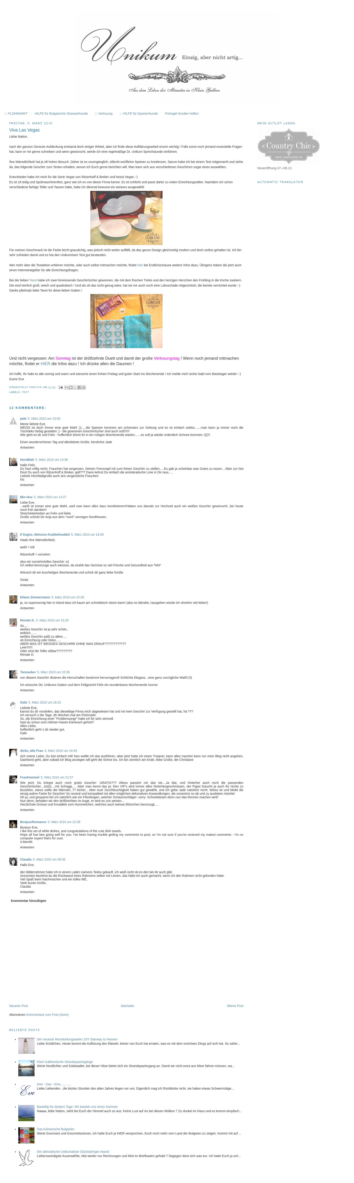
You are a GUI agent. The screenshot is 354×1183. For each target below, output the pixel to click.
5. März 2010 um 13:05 (44, 418)
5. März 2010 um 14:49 (87, 534)
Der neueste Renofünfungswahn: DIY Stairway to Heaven (77, 1039)
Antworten (27, 447)
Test (25, 392)
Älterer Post (235, 1006)
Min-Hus (26, 497)
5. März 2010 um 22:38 (64, 822)
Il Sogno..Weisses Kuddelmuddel (45, 534)
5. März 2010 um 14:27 (50, 497)
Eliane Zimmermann (35, 597)
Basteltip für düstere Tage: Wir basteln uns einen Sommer (77, 1107)
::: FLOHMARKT (16, 113)
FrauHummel (30, 777)
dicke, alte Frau (31, 750)
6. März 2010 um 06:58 (49, 859)
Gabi (23, 702)
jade (23, 418)
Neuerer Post (18, 1006)
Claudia (26, 859)
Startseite (127, 1006)
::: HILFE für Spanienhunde (139, 113)
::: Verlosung (103, 113)
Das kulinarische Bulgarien (56, 1129)
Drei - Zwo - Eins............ (54, 1084)
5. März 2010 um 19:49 (60, 750)
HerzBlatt (27, 459)
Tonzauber (28, 672)
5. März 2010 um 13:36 (51, 459)
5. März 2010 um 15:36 (53, 672)
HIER (45, 363)
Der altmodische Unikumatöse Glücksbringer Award (73, 1151)
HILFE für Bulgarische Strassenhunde (61, 113)
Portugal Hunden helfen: (182, 113)
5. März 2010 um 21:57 (57, 777)
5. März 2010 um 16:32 (44, 702)
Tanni (33, 280)
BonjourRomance (33, 822)
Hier (140, 265)
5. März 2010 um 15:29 (52, 620)
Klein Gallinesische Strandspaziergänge (65, 1062)
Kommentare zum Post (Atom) (47, 1014)
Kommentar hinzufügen (28, 901)
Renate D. (27, 620)
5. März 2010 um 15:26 (67, 597)
